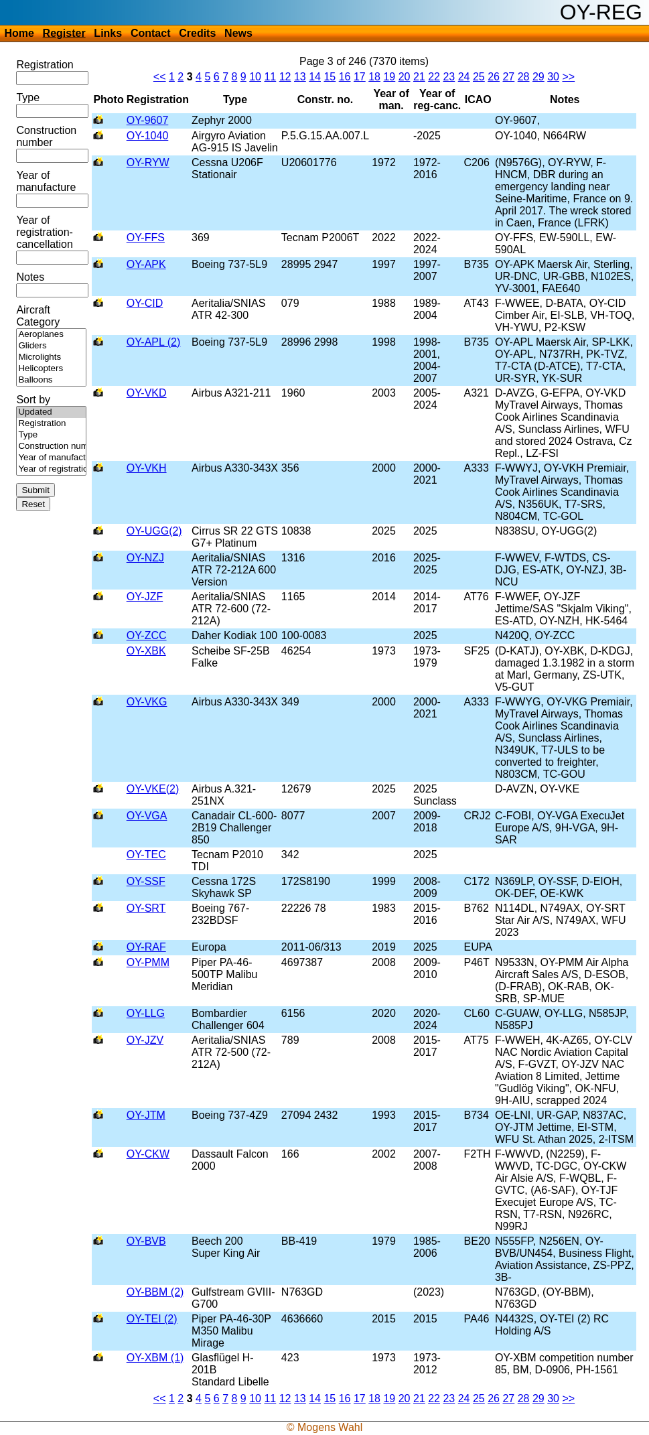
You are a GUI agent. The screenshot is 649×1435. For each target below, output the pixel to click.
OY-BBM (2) (155, 1292)
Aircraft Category (38, 316)
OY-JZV (145, 1040)
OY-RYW (148, 162)
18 (374, 76)
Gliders (51, 346)
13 (300, 76)
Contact (151, 33)
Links (108, 33)
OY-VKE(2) (153, 789)
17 (360, 76)
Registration (44, 64)
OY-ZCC (147, 635)
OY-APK (146, 264)
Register (64, 33)
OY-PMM (148, 962)
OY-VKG (147, 701)
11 (270, 76)
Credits (197, 33)
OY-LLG (146, 1013)
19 (389, 76)
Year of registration (51, 469)
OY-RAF (146, 947)
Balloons (51, 380)
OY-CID (145, 303)
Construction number (46, 136)
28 (524, 76)
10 (255, 76)
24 (464, 76)
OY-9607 (148, 120)
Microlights (51, 357)
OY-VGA (147, 815)
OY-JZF (145, 596)
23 (449, 76)
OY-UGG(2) (154, 531)
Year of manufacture (46, 181)
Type (28, 97)
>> (568, 76)
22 (434, 76)
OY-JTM (146, 1115)
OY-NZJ (145, 557)
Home (18, 33)
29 (538, 76)
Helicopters (51, 368)
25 (479, 76)
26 (494, 76)
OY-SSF (146, 881)
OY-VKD (147, 393)
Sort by (33, 399)
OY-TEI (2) (152, 1318)
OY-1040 (148, 135)
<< (159, 76)
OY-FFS (146, 237)
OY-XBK (146, 651)
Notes (30, 277)
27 (508, 76)
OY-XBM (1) (155, 1357)
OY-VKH (147, 468)
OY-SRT (146, 908)
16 (345, 76)
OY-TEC (146, 854)
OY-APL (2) (154, 342)
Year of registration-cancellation (44, 232)
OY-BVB (146, 1241)
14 (315, 76)
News (238, 33)
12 (285, 76)
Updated (51, 412)
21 (419, 76)
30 (553, 76)
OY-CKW (148, 1154)
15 (329, 76)
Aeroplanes (51, 334)
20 (405, 76)
